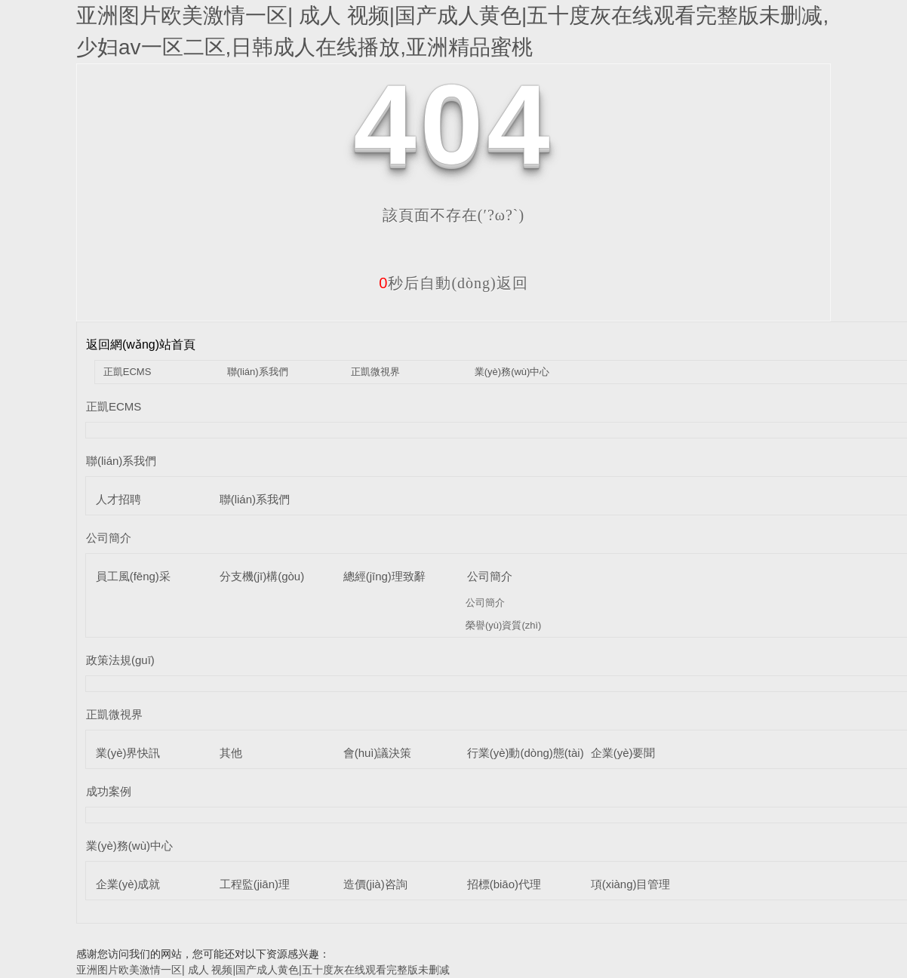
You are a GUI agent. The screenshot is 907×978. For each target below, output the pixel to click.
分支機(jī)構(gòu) (262, 576)
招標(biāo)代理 (504, 884)
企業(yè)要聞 (623, 752)
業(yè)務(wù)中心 (512, 371)
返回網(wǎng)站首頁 (140, 344)
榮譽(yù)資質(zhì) (503, 625)
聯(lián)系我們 (257, 371)
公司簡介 (108, 537)
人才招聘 (118, 499)
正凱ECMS (127, 371)
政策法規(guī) (120, 660)
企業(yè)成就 (128, 884)
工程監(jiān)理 (255, 884)
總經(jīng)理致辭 (384, 576)
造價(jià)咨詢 (375, 884)
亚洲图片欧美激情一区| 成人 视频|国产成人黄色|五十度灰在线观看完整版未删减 (263, 970)
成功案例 (108, 791)
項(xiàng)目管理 (631, 884)
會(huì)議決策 (377, 752)
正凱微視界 (375, 371)
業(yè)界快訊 (128, 752)
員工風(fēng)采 (133, 576)
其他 (231, 752)
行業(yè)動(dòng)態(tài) (525, 752)
